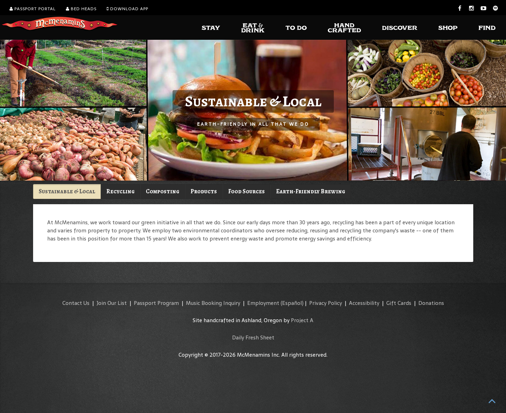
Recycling (120, 191)
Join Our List (111, 303)
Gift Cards (398, 303)
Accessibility (364, 303)
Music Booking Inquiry (213, 303)
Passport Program (156, 303)
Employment (263, 303)
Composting (162, 191)
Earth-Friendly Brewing (310, 191)
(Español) (292, 303)
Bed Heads (81, 8)
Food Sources (246, 191)
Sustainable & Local (67, 191)
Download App (127, 8)
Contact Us (75, 303)
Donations (431, 303)
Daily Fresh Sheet (253, 337)
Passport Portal (33, 8)
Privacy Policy (325, 303)
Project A (302, 320)
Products (203, 191)
